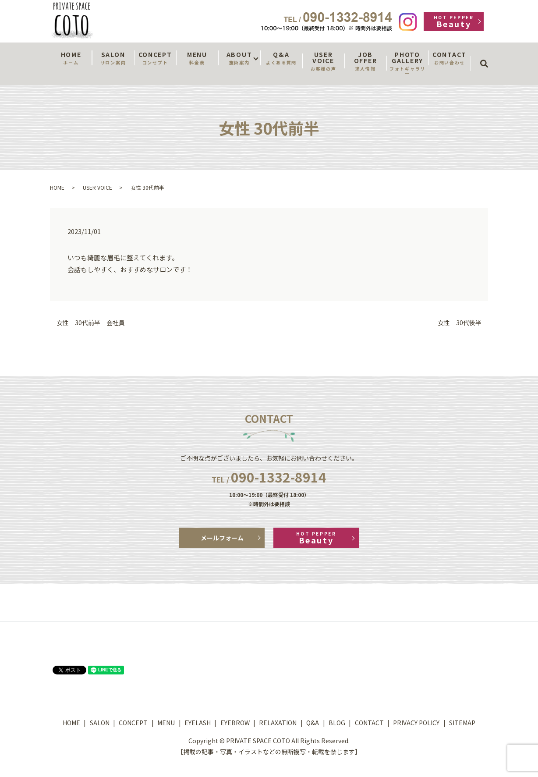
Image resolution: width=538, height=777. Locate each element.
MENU (197, 58)
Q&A (281, 58)
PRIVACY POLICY (416, 722)
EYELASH (197, 722)
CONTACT (449, 58)
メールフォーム (222, 537)
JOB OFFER (365, 61)
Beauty (453, 21)
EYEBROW (235, 722)
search (487, 55)
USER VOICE (323, 61)
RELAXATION (278, 722)
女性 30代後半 (459, 323)
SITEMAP (462, 722)
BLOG (337, 722)
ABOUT (239, 58)
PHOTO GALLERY (407, 63)
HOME (71, 58)
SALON (113, 58)
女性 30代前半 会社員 (91, 323)
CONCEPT (155, 58)
